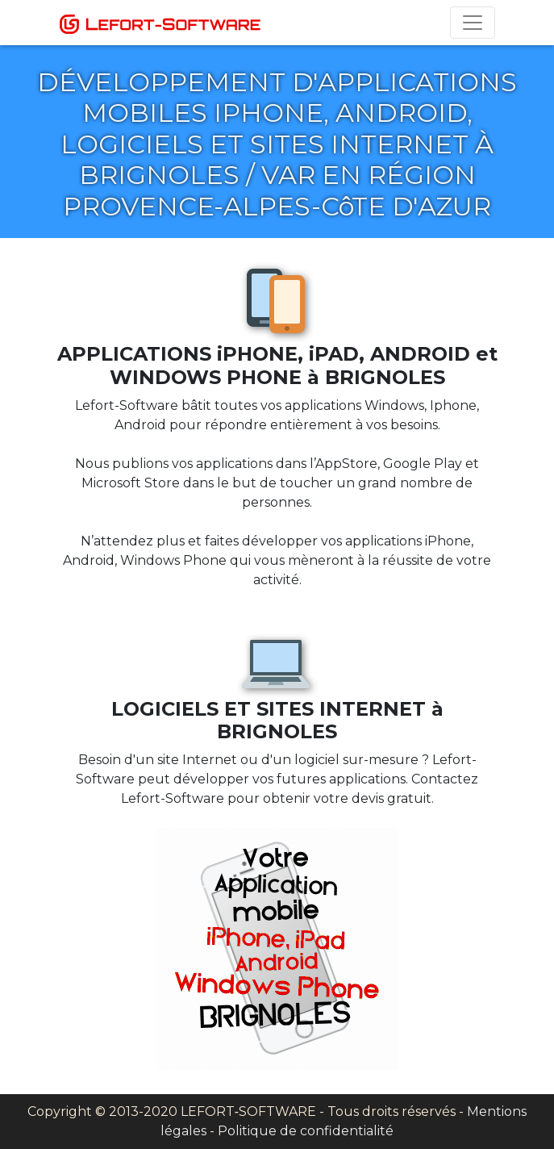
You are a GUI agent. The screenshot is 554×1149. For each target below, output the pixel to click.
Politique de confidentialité (306, 1131)
